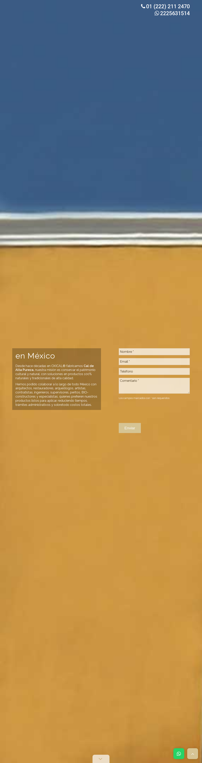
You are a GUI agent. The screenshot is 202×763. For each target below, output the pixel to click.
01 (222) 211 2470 (165, 6)
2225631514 (172, 13)
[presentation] (149, 398)
